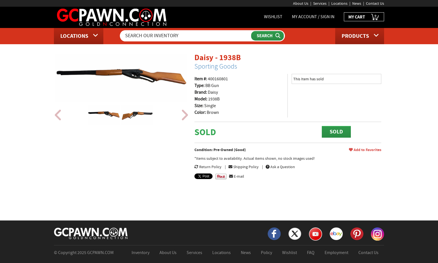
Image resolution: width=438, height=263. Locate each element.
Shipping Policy (243, 166)
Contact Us (375, 3)
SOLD (336, 131)
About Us (300, 3)
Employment (336, 252)
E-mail (236, 176)
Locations (339, 3)
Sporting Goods (215, 66)
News (356, 3)
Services (320, 3)
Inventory (140, 252)
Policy (266, 252)
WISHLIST (273, 17)
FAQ (311, 252)
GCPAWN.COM (100, 252)
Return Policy (208, 166)
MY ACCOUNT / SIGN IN (313, 17)
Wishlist (289, 252)
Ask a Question (280, 166)
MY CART (364, 17)
